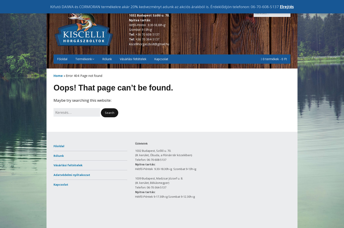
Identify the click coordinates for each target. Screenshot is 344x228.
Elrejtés (287, 6)
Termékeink (83, 59)
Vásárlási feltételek (133, 59)
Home (58, 76)
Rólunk (107, 59)
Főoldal (62, 59)
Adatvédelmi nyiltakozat (72, 175)
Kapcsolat (161, 59)
